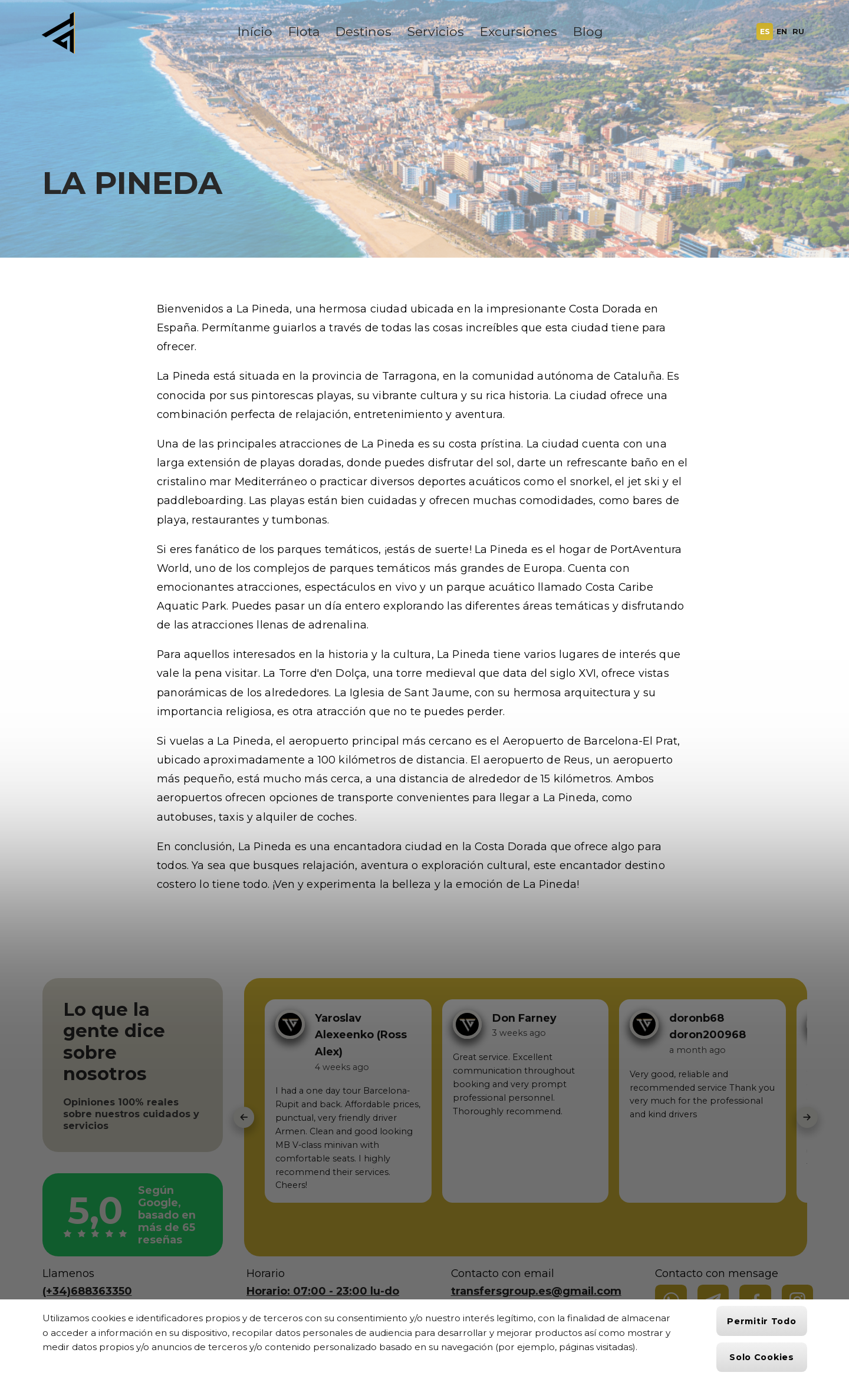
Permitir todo (761, 1321)
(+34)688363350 (87, 1291)
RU (798, 31)
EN (781, 31)
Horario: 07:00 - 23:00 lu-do (322, 1291)
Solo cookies (761, 1357)
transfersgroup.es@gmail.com (536, 1291)
